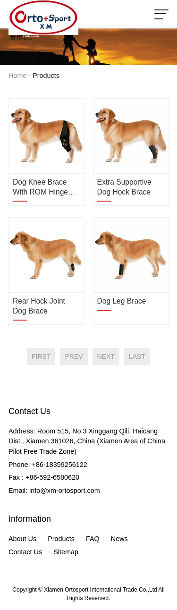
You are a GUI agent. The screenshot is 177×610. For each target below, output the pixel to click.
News (119, 538)
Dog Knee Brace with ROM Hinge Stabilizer (40, 187)
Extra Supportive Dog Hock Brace (124, 186)
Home (17, 75)
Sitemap (65, 552)
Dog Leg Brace (121, 301)
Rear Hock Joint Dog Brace (39, 305)
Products (61, 538)
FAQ (93, 538)
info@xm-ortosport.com (64, 490)
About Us (22, 538)
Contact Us (25, 552)
